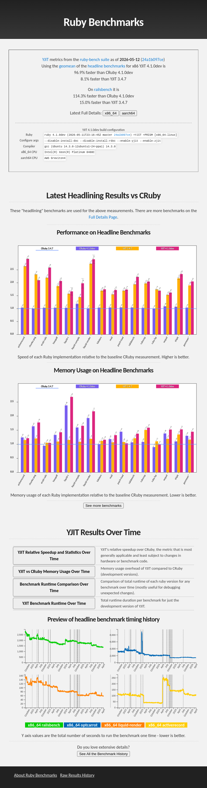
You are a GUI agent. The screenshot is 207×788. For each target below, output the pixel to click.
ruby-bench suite (94, 59)
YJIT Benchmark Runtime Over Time (54, 603)
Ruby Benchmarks (104, 22)
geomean (67, 66)
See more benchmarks (103, 506)
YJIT (45, 59)
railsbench (103, 89)
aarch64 (128, 113)
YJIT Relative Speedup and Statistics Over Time (54, 555)
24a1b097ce (152, 59)
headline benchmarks (106, 66)
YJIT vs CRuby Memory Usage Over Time (54, 571)
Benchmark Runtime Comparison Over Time (54, 587)
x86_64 (111, 113)
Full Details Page (103, 217)
